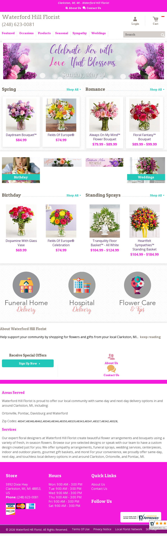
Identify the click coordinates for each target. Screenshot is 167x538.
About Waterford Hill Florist (23, 330)
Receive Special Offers (27, 356)
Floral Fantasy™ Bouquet (144, 137)
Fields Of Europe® (60, 135)
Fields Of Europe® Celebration (60, 244)
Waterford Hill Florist (31, 17)
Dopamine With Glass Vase (21, 244)
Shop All (74, 89)
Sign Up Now (28, 365)
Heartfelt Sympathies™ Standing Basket (144, 246)
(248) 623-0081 (18, 24)
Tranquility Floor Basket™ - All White (104, 244)
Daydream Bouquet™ (20, 135)
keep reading (150, 338)
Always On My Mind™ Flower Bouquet (104, 137)
